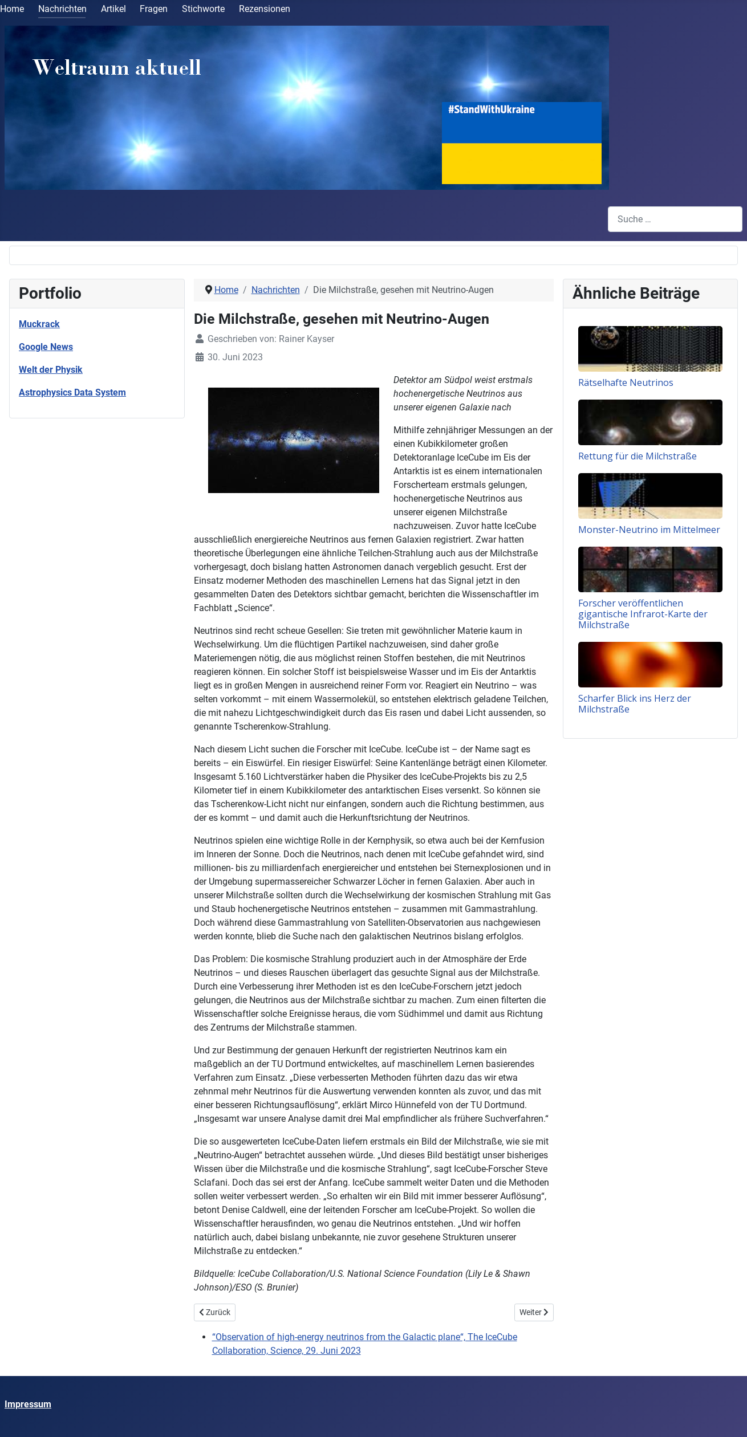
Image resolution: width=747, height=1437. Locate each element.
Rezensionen (264, 8)
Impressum (28, 1404)
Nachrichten (62, 8)
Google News (46, 346)
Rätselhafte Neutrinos (625, 382)
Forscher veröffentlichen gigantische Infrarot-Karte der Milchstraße (643, 614)
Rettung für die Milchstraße (637, 456)
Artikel (113, 8)
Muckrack (39, 324)
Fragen (154, 8)
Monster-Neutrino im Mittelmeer (649, 529)
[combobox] (675, 219)
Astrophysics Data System (72, 392)
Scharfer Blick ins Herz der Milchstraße (634, 703)
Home (12, 8)
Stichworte (203, 8)
